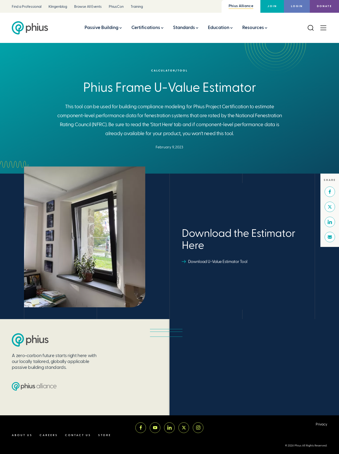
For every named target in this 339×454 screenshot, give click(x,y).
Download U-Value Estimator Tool (217, 261)
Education (218, 27)
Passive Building (101, 27)
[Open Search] (311, 28)
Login (297, 6)
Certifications (145, 27)
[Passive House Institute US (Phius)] (30, 27)
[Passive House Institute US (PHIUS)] (30, 340)
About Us (22, 435)
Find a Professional (26, 7)
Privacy (321, 424)
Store (104, 435)
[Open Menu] (323, 28)
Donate (324, 6)
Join (272, 6)
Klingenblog (57, 7)
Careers (49, 435)
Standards (184, 27)
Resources (253, 27)
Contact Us (78, 435)
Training (137, 7)
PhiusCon (116, 7)
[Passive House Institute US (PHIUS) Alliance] (34, 386)
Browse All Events (88, 7)
